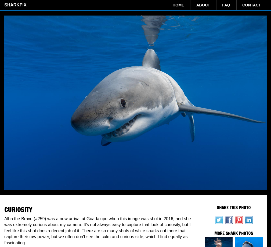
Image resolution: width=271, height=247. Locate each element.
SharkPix (15, 5)
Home (178, 5)
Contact (251, 5)
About (203, 5)
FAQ (226, 5)
